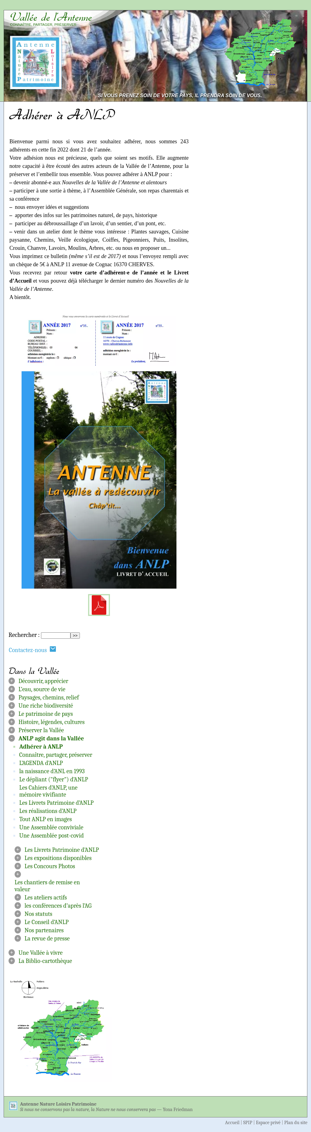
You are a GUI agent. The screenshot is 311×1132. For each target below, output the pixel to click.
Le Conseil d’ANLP (47, 922)
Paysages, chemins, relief (49, 697)
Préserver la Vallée (41, 730)
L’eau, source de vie (42, 689)
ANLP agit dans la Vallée (51, 738)
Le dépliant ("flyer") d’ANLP (53, 779)
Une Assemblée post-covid (51, 835)
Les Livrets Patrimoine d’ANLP (56, 802)
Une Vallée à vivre (41, 952)
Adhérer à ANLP (41, 746)
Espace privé (268, 1122)
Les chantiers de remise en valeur (47, 886)
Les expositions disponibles (58, 858)
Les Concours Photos (50, 866)
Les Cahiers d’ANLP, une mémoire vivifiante (48, 791)
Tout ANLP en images (45, 819)
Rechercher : (24, 634)
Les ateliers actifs (46, 897)
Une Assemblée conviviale (51, 827)
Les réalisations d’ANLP (48, 810)
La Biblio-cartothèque (45, 960)
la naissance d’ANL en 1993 (52, 771)
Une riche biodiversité (46, 705)
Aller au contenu (226, 6)
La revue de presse (47, 938)
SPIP (247, 1122)
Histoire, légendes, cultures (52, 722)
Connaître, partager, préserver (55, 754)
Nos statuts (38, 913)
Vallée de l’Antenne (51, 17)
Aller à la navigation (279, 6)
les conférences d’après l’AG (58, 905)
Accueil (232, 1122)
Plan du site (295, 1122)
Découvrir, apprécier (43, 681)
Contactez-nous (32, 650)
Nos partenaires (44, 930)
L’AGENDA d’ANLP (41, 763)
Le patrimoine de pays (46, 713)
